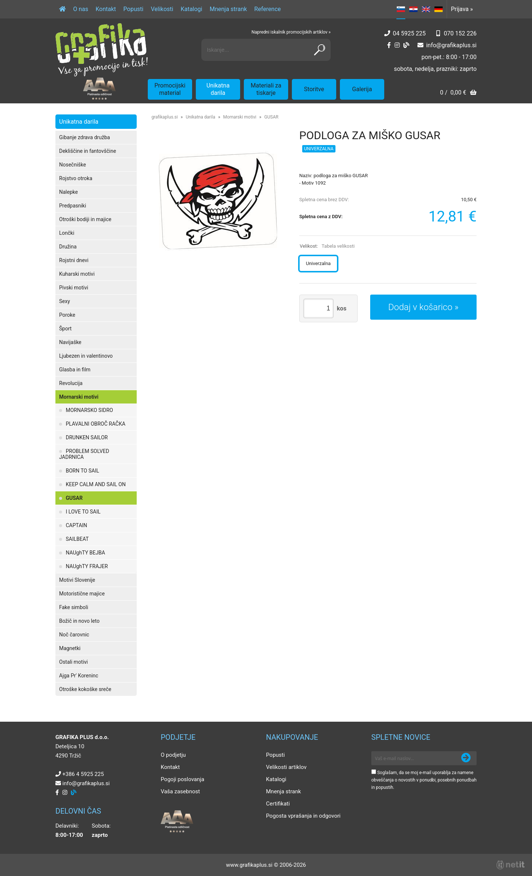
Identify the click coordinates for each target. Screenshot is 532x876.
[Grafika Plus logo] (101, 49)
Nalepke (68, 192)
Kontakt (106, 9)
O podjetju (173, 755)
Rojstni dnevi (74, 260)
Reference (267, 9)
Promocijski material (169, 89)
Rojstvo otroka (75, 178)
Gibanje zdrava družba (84, 137)
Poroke (67, 315)
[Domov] (62, 9)
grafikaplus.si (164, 117)
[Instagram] (397, 45)
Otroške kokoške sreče (85, 689)
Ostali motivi (73, 662)
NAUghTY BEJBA (85, 553)
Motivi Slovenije (77, 580)
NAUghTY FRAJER (87, 566)
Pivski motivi (73, 288)
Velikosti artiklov (286, 767)
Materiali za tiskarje (266, 89)
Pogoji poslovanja (182, 779)
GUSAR (74, 498)
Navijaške (70, 342)
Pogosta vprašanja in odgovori (303, 816)
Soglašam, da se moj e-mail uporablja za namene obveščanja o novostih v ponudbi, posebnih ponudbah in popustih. (424, 780)
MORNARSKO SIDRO (89, 410)
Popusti (133, 9)
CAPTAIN (76, 525)
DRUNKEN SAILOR (87, 437)
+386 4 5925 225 (83, 774)
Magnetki (70, 648)
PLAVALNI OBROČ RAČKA (95, 424)
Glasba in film (75, 369)
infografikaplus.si (451, 45)
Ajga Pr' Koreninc (78, 676)
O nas (80, 9)
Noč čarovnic (74, 635)
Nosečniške (72, 165)
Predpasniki (72, 206)
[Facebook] (389, 45)
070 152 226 (460, 33)
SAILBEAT (77, 539)
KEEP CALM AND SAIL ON (96, 484)
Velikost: (327, 246)
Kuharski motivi (77, 274)
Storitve (314, 89)
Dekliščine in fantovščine (87, 151)
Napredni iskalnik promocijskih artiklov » (291, 32)
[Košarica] (458, 93)
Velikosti (162, 9)
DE (438, 9)
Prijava (462, 9)
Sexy (64, 301)
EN (426, 9)
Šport (65, 328)
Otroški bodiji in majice (85, 219)
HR (413, 9)
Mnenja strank (228, 9)
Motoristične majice (82, 594)
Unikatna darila (218, 89)
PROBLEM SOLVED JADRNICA (84, 454)
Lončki (66, 233)
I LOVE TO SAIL (83, 512)
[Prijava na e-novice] (466, 758)
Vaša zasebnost (180, 791)
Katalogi (191, 9)
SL (400, 9)
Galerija (362, 89)
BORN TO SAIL (82, 471)
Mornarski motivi (78, 397)
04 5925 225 (409, 33)
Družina (67, 247)
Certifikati (278, 803)
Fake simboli (73, 607)
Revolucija (70, 383)
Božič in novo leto (79, 621)
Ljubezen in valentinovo (86, 356)
